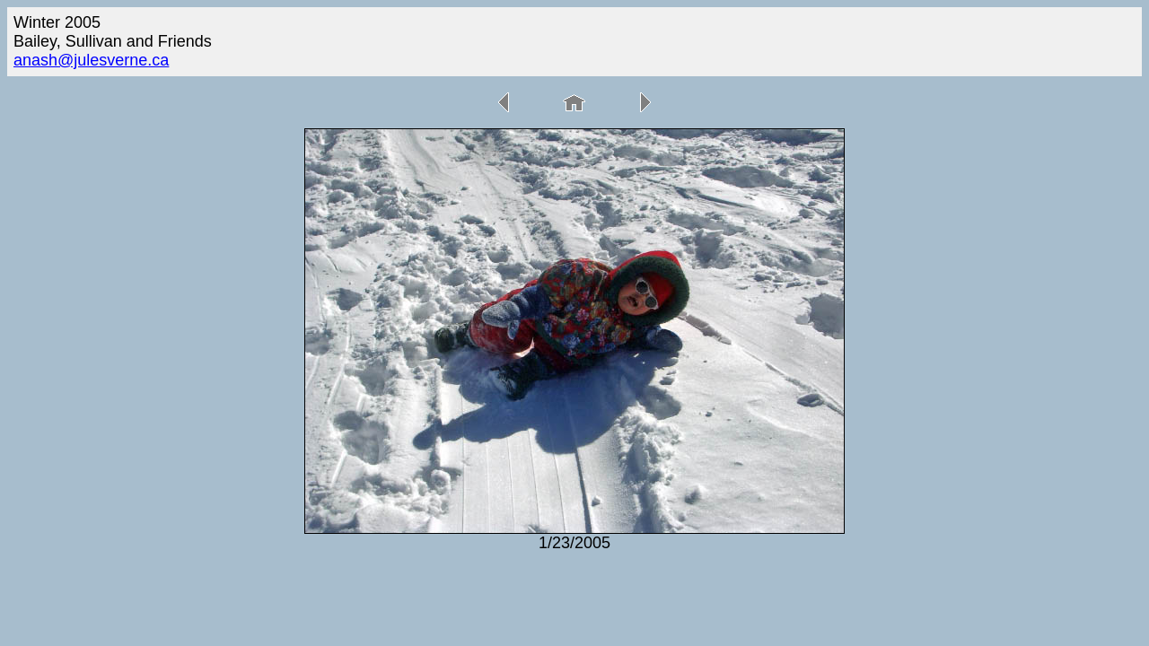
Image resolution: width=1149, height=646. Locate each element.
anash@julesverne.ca (91, 60)
